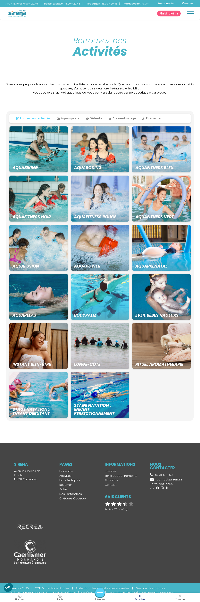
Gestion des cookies (150, 588)
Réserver (65, 485)
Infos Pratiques (69, 480)
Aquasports (68, 118)
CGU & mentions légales (52, 588)
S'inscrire (187, 3)
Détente (94, 118)
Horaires (110, 471)
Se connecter (166, 3)
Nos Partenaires (70, 494)
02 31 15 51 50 (161, 475)
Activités (65, 476)
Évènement (153, 118)
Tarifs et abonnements (121, 476)
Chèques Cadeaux (72, 498)
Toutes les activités (33, 118)
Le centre (66, 471)
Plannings (111, 480)
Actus (63, 489)
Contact (111, 485)
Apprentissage (122, 118)
